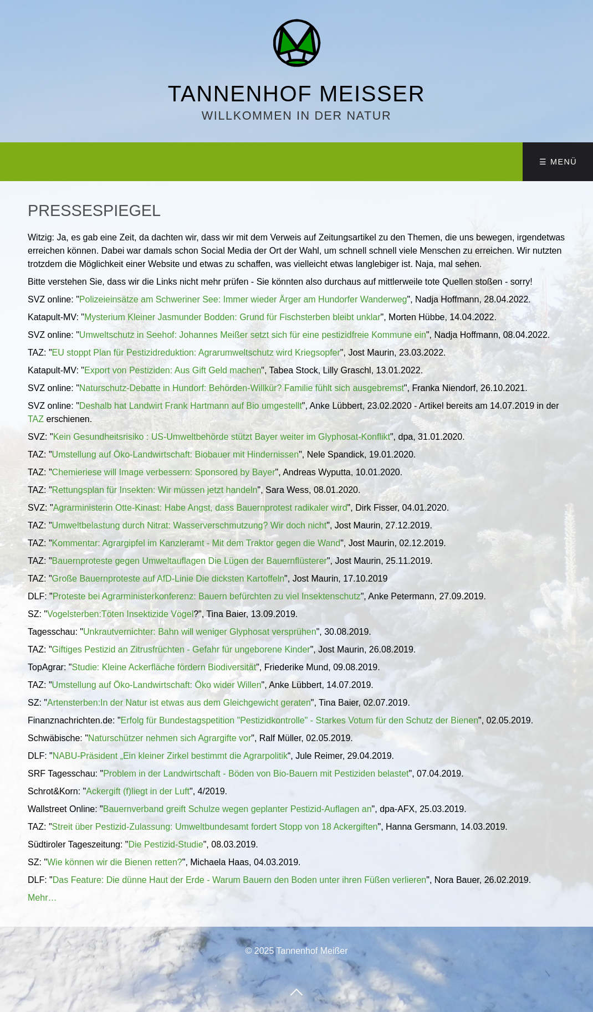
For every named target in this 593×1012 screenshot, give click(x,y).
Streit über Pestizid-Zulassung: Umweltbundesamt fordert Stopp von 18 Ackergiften (215, 826)
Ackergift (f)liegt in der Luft (138, 791)
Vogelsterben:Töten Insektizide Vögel (120, 614)
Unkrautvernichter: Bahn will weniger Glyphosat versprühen (199, 631)
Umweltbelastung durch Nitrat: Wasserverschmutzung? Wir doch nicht (189, 525)
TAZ (36, 419)
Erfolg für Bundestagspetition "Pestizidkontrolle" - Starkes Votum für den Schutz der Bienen (299, 720)
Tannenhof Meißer (296, 93)
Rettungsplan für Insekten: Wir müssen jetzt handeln (155, 490)
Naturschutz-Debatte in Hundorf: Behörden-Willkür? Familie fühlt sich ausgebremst (241, 388)
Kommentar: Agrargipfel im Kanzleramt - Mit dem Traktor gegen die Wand (196, 543)
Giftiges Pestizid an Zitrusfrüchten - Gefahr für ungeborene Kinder (181, 649)
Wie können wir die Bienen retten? (114, 862)
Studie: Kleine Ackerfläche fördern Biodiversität (164, 667)
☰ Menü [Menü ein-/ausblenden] (558, 161)
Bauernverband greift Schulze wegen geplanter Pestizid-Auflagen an (237, 809)
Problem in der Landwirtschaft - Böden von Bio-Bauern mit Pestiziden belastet (255, 773)
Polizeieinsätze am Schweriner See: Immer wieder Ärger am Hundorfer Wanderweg (243, 299)
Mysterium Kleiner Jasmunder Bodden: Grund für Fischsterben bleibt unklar (232, 317)
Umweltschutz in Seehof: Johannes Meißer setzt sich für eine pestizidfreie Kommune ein (252, 335)
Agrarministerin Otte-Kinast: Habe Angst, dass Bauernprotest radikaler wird (200, 507)
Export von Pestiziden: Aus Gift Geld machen (172, 370)
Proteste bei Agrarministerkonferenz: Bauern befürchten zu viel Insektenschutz (207, 596)
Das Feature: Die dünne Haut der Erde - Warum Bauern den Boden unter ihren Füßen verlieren (239, 880)
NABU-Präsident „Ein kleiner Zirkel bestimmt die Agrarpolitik (170, 756)
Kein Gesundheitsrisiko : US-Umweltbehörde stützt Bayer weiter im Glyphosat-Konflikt (221, 436)
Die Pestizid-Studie (166, 844)
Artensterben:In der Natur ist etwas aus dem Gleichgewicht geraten (179, 702)
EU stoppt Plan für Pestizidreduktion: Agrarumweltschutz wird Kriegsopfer (196, 352)
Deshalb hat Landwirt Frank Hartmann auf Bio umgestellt (190, 405)
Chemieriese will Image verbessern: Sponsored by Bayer (163, 472)
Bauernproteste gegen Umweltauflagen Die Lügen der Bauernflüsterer (189, 561)
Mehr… (42, 897)
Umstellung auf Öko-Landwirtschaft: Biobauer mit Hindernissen (175, 454)
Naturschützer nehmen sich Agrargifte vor (169, 738)
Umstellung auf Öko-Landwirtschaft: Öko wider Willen (157, 685)
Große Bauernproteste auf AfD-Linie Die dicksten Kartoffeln (168, 578)
